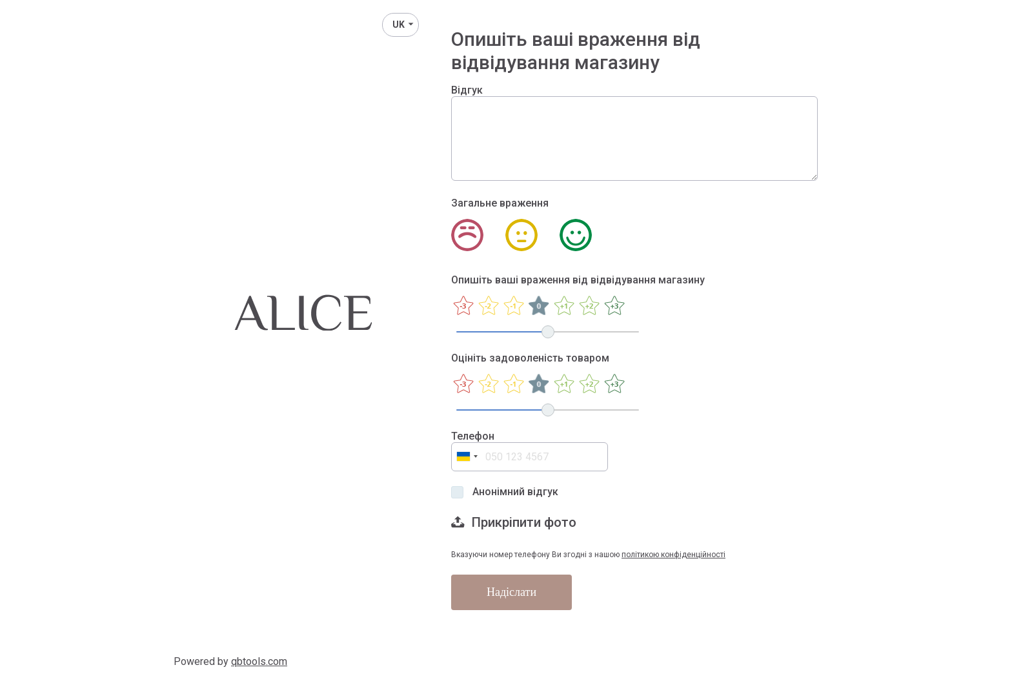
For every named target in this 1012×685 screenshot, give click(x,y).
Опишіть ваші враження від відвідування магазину (578, 280)
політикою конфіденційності (673, 554)
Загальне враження (500, 203)
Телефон (472, 436)
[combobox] (466, 457)
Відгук (467, 90)
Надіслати (511, 592)
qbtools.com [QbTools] (259, 661)
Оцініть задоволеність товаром (530, 358)
